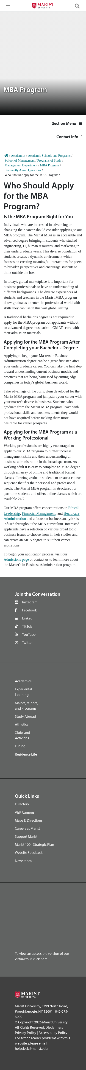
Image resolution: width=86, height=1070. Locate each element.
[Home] (6, 155)
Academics (23, 681)
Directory (22, 804)
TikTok (27, 626)
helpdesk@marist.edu (31, 1048)
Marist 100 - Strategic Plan (34, 844)
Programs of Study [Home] (49, 160)
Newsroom (23, 860)
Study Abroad (25, 716)
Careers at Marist (27, 828)
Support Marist (26, 836)
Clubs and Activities (22, 735)
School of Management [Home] (20, 160)
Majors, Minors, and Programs (26, 705)
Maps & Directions (28, 820)
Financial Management (38, 513)
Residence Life (26, 754)
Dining (20, 746)
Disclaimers (54, 1027)
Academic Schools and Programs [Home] (49, 155)
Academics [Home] (18, 155)
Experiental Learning (23, 692)
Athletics (21, 724)
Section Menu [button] (67, 123)
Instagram (29, 602)
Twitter (27, 642)
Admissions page (16, 559)
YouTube (29, 634)
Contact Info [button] (43, 139)
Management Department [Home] (21, 165)
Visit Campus (24, 812)
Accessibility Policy (53, 1032)
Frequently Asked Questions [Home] (23, 170)
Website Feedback (29, 852)
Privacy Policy (25, 1032)
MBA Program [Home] (49, 165)
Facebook (29, 610)
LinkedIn (29, 618)
